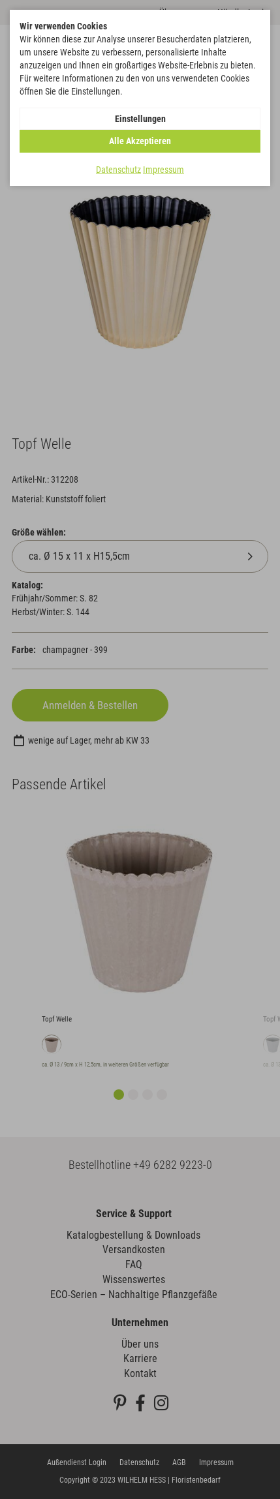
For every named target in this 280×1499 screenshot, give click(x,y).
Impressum (163, 169)
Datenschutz (118, 169)
